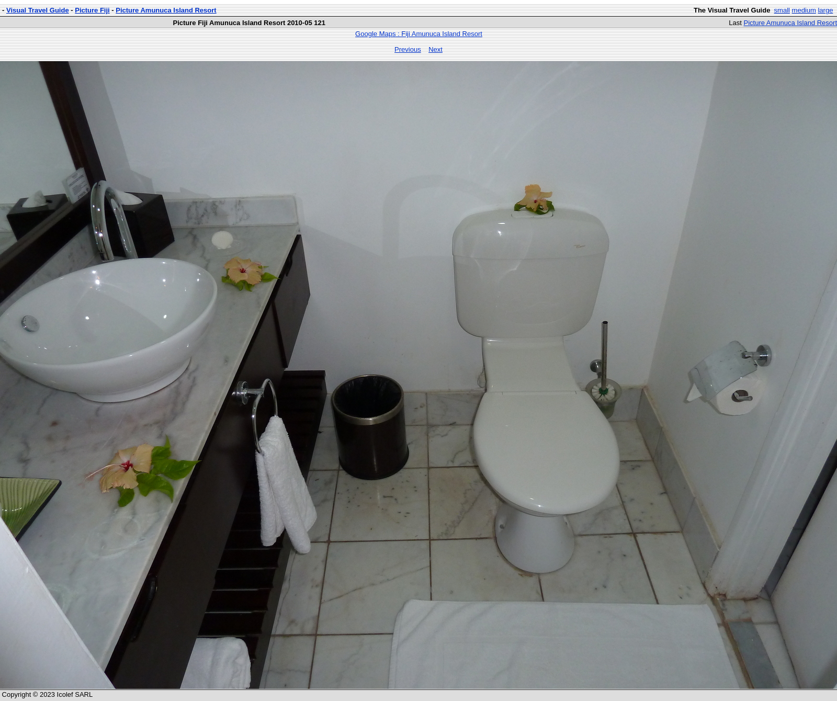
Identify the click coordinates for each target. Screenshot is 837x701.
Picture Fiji (92, 10)
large (825, 10)
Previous (407, 49)
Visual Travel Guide (37, 10)
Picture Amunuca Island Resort (166, 10)
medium (804, 10)
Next (435, 49)
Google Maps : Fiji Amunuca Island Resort (418, 34)
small (782, 10)
